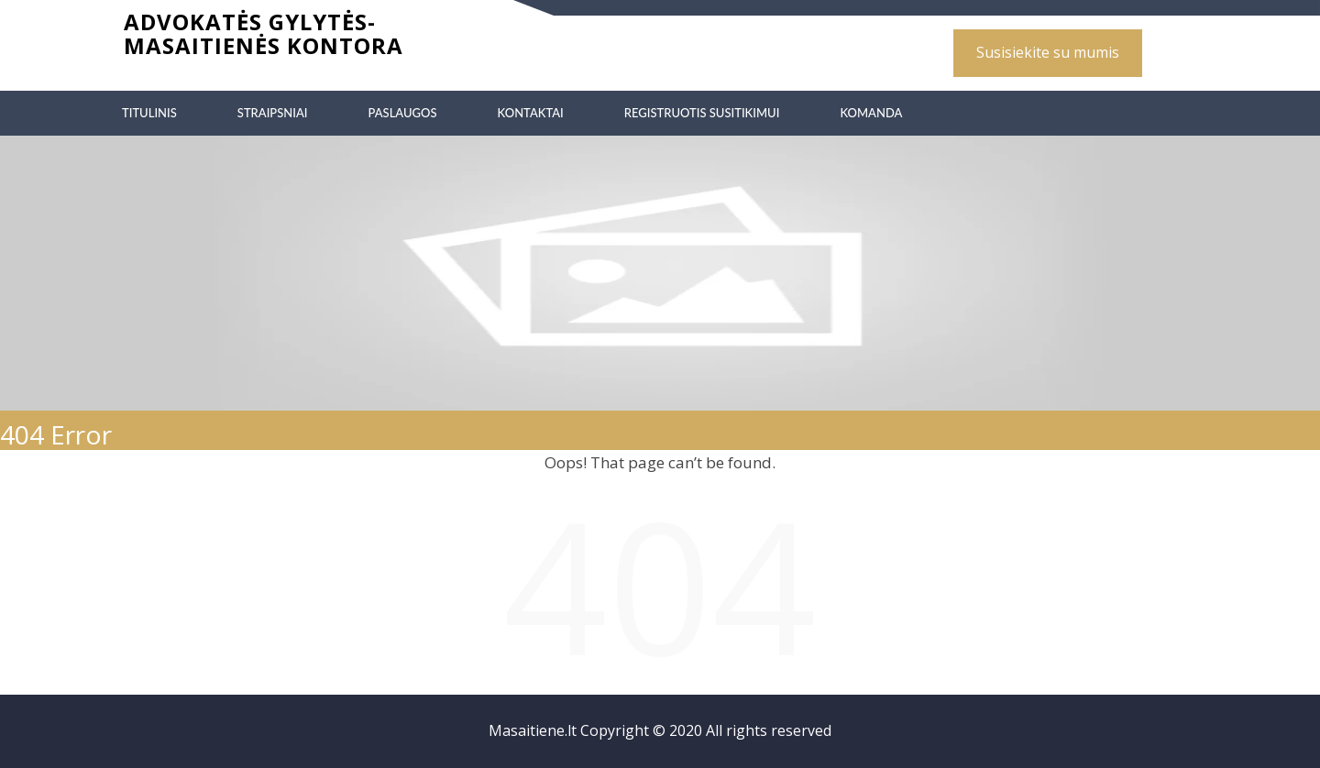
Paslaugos (402, 112)
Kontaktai (531, 112)
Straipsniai (272, 112)
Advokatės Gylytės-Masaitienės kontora (263, 33)
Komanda (871, 112)
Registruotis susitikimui (702, 112)
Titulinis (149, 112)
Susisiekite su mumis (1047, 52)
